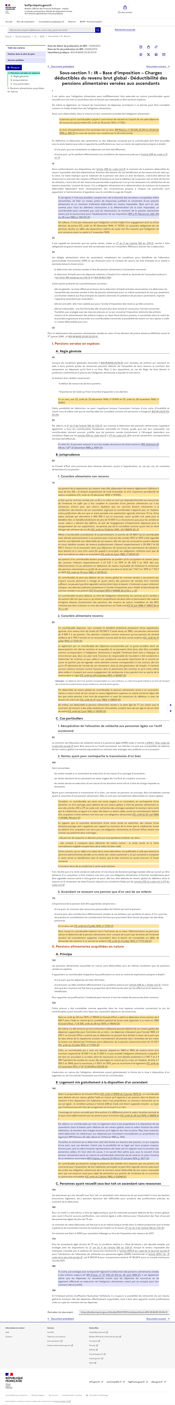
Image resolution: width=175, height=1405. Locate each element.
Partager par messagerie (164, 54)
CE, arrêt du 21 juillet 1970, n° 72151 (92, 926)
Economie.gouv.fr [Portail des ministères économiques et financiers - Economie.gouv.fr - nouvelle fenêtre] (96, 1354)
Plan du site (53, 1395)
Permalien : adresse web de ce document (156, 47)
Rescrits (72, 21)
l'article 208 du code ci (153, 154)
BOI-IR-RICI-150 (102, 277)
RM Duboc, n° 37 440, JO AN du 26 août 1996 (112, 1275)
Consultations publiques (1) (51, 21)
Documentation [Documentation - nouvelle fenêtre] (53, 1341)
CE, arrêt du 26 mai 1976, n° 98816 (138, 1115)
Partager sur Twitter (148, 54)
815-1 (152, 742)
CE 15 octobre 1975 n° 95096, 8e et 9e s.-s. (112, 590)
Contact (8, 1336)
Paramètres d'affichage (98, 1395)
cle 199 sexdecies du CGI (75, 277)
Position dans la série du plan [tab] (21, 54)
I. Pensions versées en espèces (24, 73)
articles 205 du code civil (91, 435)
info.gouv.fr (95, 1381)
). (135, 529)
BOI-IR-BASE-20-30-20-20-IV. (83, 336)
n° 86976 (127, 529)
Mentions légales (38, 1395)
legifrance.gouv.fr (136, 1381)
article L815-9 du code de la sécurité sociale (143, 1250)
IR (35, 36)
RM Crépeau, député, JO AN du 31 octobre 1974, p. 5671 (117, 1158)
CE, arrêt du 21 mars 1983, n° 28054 (99, 699)
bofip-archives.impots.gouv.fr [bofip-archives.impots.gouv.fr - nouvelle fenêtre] (58, 1345)
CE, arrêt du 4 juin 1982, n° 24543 (118, 554)
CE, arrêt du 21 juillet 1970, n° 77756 (77, 1045)
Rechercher (98, 30)
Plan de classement (23, 36)
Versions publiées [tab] (16, 60)
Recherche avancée (125, 29)
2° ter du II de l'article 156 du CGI (143, 1228)
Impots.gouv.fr (95, 1358)
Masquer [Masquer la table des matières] (15, 67)
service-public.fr (114, 1381)
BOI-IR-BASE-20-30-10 (112, 362)
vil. (55, 157)
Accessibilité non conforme (16, 1395)
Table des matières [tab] (16, 47)
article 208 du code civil (110, 169)
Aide (7, 1332)
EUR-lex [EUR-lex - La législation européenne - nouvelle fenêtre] (92, 1350)
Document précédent (62, 66)
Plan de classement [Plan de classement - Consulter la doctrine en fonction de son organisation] (25, 21)
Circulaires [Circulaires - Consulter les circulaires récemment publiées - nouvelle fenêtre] (93, 1341)
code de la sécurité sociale (66, 1257)
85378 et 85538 (95, 1066)
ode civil (153, 984)
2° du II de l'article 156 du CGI (133, 243)
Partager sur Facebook (141, 54)
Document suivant (156, 66)
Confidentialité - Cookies (72, 1395)
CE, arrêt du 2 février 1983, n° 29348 (104, 1176)
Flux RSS (50, 1332)
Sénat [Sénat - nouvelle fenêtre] (91, 1363)
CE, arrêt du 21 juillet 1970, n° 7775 (126, 941)
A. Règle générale (20, 76)
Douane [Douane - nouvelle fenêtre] (92, 1345)
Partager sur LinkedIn (156, 54)
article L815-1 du (158, 1254)
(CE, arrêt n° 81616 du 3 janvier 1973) (119, 1094)
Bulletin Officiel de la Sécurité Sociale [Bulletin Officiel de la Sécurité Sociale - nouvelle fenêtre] (104, 1336)
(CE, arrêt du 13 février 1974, (105, 529)
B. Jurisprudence (19, 80)
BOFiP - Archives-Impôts (91, 21)
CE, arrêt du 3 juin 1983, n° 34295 (85, 711)
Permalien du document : (61, 1312)
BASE (42, 36)
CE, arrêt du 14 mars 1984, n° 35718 (85, 572)
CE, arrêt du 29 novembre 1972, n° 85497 (101, 675)
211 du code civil (118, 435)
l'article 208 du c (137, 984)
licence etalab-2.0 (61, 1401)
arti (57, 277)
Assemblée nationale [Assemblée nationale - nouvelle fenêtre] (97, 1332)
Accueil (8, 21)
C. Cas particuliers (20, 83)
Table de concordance (56, 1336)
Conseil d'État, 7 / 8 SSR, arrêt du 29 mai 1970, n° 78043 (87, 1023)
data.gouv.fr (157, 1381)
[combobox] (51, 30)
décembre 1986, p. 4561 (86, 447)
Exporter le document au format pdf (141, 47)
